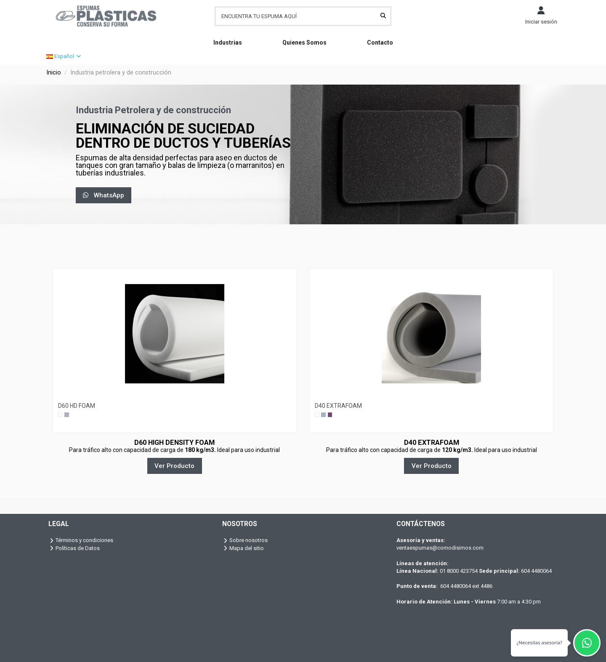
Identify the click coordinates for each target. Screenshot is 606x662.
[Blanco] (60, 414)
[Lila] (330, 414)
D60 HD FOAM (76, 405)
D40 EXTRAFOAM (338, 405)
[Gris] (66, 414)
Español (64, 56)
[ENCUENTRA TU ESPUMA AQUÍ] (383, 16)
